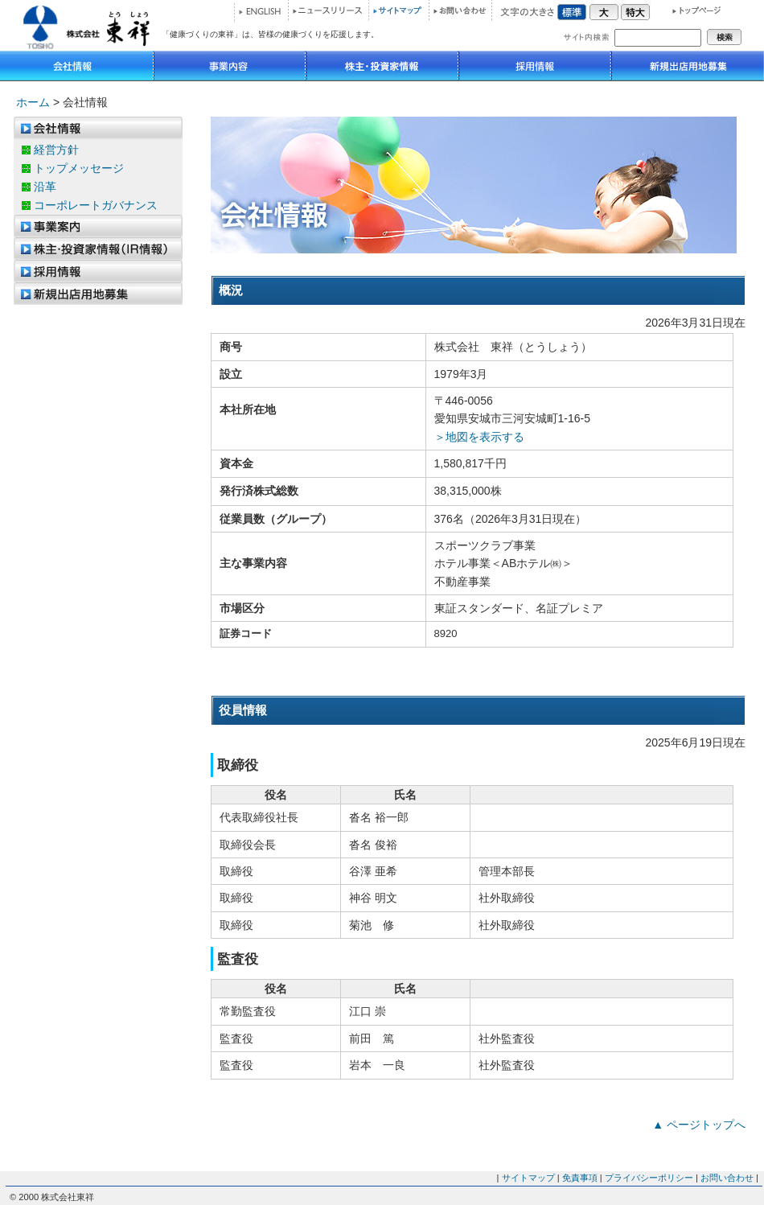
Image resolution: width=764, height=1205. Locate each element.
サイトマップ (398, 10)
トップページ (689, 10)
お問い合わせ (460, 10)
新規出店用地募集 (687, 66)
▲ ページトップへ (699, 1124)
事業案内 (98, 226)
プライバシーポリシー (649, 1177)
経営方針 (56, 149)
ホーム (33, 102)
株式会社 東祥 (81, 25)
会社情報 (77, 66)
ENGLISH (260, 12)
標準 (572, 10)
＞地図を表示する (479, 436)
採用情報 (534, 66)
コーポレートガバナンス (96, 205)
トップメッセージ (79, 168)
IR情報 (382, 66)
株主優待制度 (98, 248)
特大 (635, 10)
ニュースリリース (328, 10)
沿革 (45, 186)
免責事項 (580, 1177)
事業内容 (230, 66)
